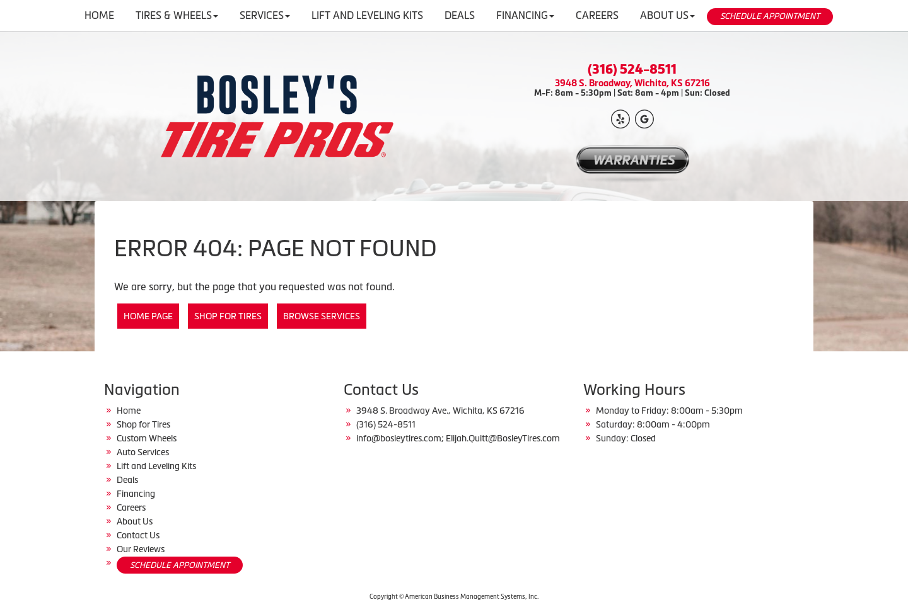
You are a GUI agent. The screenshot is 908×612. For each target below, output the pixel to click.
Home (129, 410)
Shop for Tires (228, 316)
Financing (136, 494)
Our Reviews (141, 549)
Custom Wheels (147, 438)
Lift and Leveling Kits (156, 466)
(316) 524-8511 (632, 69)
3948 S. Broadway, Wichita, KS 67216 (632, 82)
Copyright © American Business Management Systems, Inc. (454, 596)
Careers (131, 507)
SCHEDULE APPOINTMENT (770, 16)
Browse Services (321, 316)
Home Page (148, 316)
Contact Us (138, 535)
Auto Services (143, 452)
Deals (127, 480)
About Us (135, 521)
